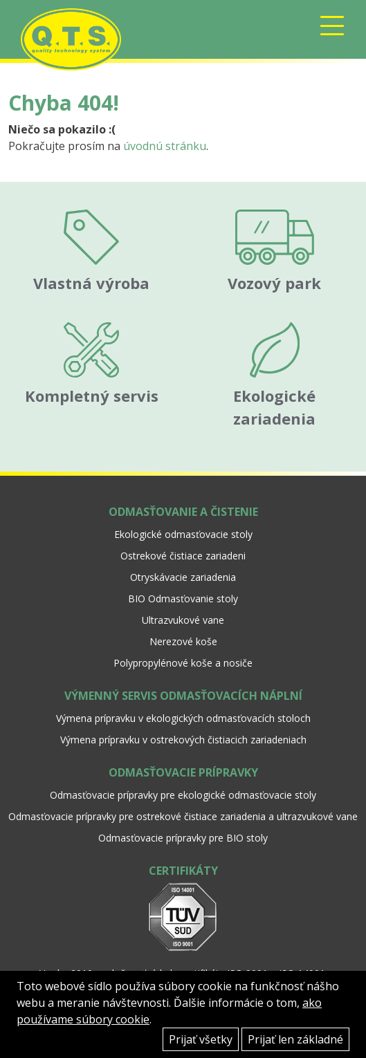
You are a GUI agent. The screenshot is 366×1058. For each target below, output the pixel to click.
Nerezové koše (183, 641)
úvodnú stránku (164, 146)
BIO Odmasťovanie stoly (183, 598)
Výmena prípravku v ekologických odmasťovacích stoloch (183, 718)
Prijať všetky (200, 1039)
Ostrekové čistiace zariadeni (183, 555)
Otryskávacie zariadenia (183, 577)
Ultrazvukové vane (183, 620)
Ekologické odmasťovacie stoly (183, 534)
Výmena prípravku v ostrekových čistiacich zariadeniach (183, 739)
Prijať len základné (295, 1039)
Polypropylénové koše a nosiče (183, 662)
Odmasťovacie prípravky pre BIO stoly (183, 837)
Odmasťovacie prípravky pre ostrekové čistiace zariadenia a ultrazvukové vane (183, 816)
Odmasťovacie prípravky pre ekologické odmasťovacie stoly (183, 794)
